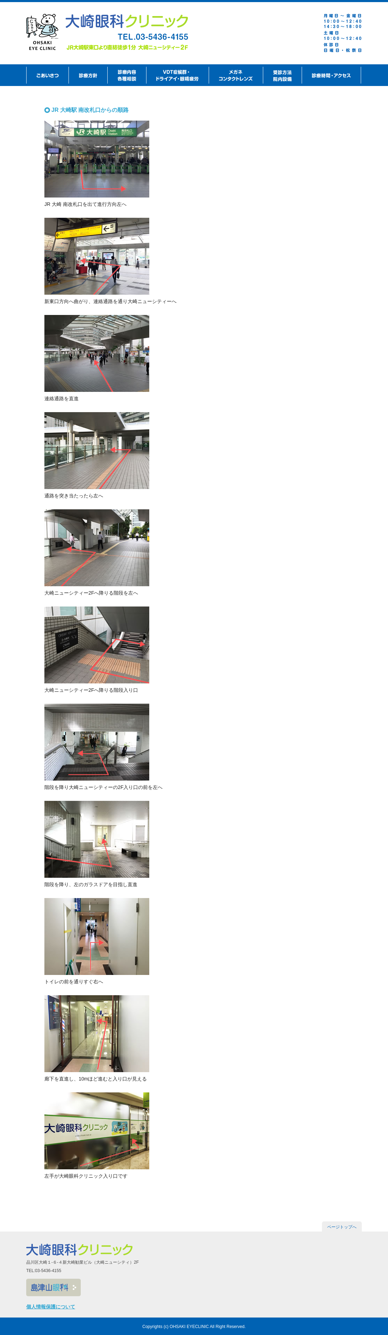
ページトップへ (342, 1227)
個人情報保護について (50, 1306)
